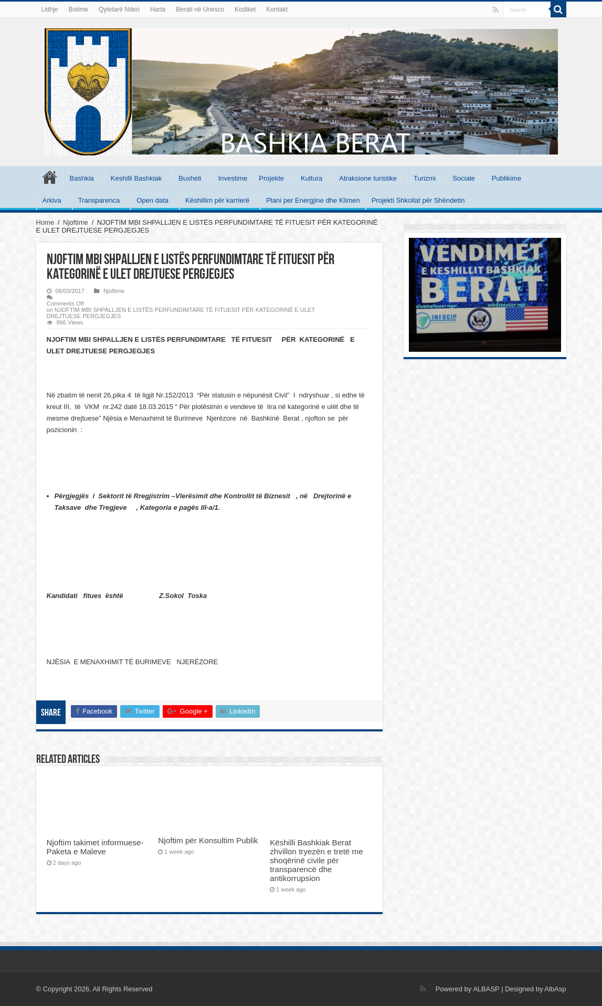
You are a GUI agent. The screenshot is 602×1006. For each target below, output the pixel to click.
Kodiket (245, 9)
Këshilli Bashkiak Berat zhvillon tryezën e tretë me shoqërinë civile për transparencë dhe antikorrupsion (316, 860)
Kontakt (277, 9)
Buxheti (189, 178)
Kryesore (50, 177)
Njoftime (75, 222)
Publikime (506, 178)
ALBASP (486, 989)
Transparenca (99, 200)
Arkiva (52, 200)
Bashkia (82, 178)
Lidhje (49, 9)
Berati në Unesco (200, 9)
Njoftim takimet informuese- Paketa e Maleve (95, 847)
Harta (157, 9)
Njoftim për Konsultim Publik (208, 840)
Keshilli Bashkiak (136, 178)
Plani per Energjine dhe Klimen (313, 200)
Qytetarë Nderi (119, 9)
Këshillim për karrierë (217, 200)
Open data (152, 200)
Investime (233, 178)
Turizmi (425, 178)
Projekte (271, 178)
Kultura (311, 178)
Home (45, 222)
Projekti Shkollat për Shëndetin (418, 200)
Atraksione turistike (368, 178)
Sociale (463, 178)
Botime (78, 9)
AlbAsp (555, 989)
